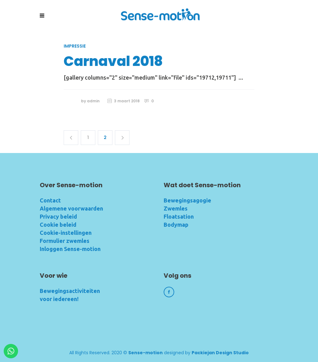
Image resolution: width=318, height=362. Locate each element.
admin (93, 101)
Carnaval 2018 (113, 61)
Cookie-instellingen (66, 233)
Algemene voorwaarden (71, 208)
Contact (50, 200)
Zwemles (176, 208)
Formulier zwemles (64, 241)
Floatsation (179, 216)
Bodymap (176, 224)
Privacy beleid (58, 216)
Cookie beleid (58, 224)
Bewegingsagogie (187, 200)
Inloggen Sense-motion (70, 249)
